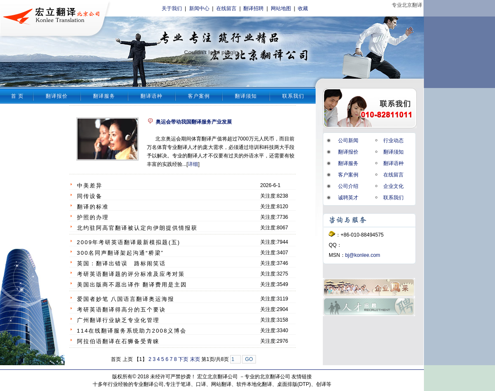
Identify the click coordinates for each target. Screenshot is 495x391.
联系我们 (293, 96)
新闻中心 (199, 8)
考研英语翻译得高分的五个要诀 (121, 309)
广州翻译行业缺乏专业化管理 (118, 320)
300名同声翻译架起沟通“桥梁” (120, 253)
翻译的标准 (93, 207)
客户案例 (199, 96)
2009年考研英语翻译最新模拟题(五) (129, 242)
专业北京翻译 (407, 5)
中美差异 (89, 185)
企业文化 (393, 186)
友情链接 (302, 377)
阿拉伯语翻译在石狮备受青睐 (118, 341)
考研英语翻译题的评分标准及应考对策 (131, 274)
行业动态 (393, 140)
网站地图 (281, 8)
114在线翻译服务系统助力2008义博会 (132, 331)
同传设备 (89, 196)
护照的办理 (93, 217)
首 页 (17, 96)
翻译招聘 (253, 8)
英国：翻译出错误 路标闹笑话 (121, 263)
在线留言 (226, 8)
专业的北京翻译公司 (267, 377)
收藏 (303, 8)
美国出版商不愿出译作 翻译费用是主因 (132, 284)
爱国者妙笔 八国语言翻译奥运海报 (126, 299)
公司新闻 (348, 140)
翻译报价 (57, 96)
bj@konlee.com (362, 255)
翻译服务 (104, 96)
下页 (183, 359)
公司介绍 (348, 186)
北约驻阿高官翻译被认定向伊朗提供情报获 (137, 228)
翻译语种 (151, 96)
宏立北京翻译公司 (217, 377)
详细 (193, 164)
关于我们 (172, 8)
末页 (195, 359)
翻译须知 (246, 96)
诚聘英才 (348, 198)
